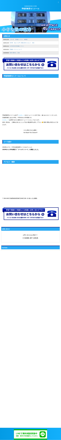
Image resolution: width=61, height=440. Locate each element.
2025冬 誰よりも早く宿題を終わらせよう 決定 (22, 42)
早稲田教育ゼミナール (30, 9)
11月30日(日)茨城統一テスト (17, 46)
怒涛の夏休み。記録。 (15, 52)
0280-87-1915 (30, 238)
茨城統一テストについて (16, 49)
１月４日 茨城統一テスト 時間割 (18, 39)
